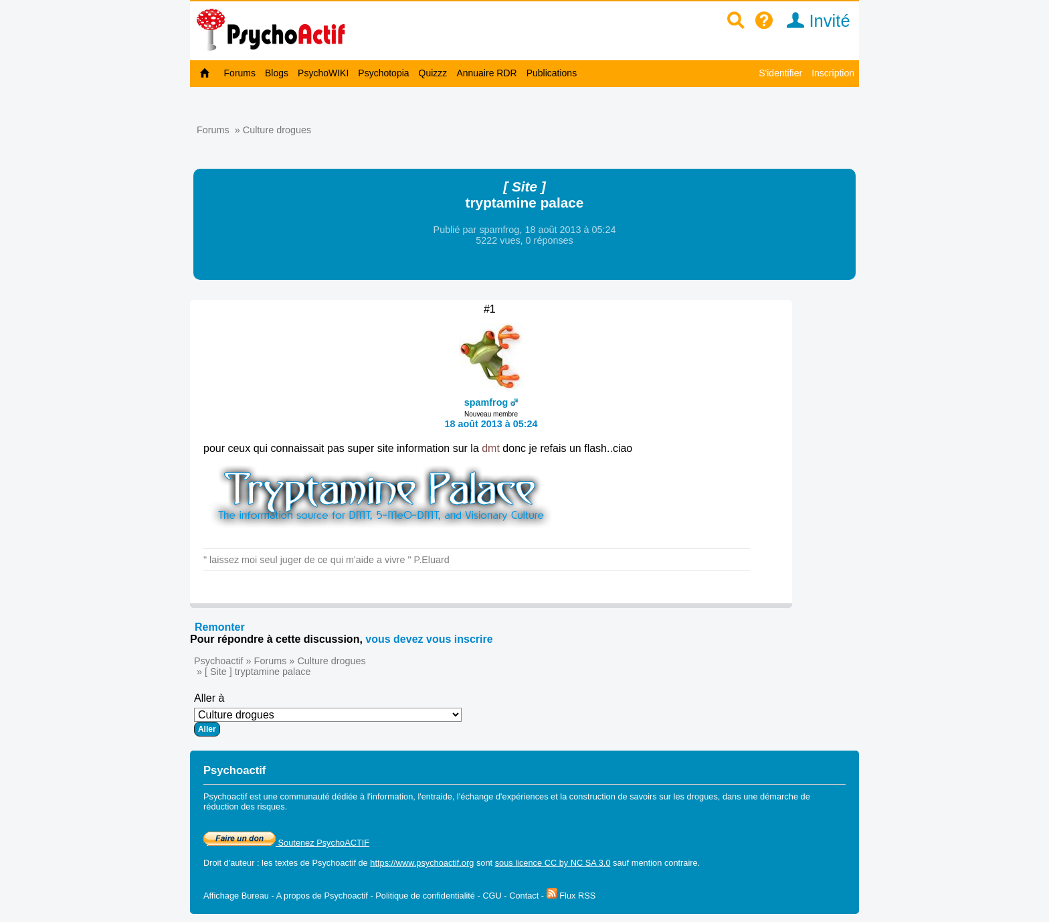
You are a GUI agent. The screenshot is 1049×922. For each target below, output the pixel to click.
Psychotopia (383, 73)
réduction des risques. (245, 806)
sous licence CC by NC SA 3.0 (553, 863)
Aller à (328, 714)
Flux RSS (571, 896)
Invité (813, 20)
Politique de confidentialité (425, 896)
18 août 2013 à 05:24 (490, 423)
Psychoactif (219, 661)
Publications (552, 73)
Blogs (276, 73)
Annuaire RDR (486, 73)
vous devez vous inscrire (428, 639)
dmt (491, 448)
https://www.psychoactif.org (422, 863)
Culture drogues (277, 130)
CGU (491, 896)
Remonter (220, 627)
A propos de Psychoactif (322, 896)
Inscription (833, 73)
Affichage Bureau (236, 896)
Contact (524, 896)
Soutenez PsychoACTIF (286, 843)
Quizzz (433, 73)
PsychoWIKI (323, 73)
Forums (240, 73)
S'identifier (780, 73)
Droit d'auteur (228, 863)
